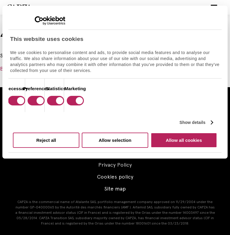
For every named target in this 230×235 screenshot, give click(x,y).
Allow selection (115, 140)
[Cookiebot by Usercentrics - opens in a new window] (39, 20)
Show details (192, 122)
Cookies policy (115, 176)
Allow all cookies (184, 140)
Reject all (46, 140)
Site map (115, 188)
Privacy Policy (115, 165)
